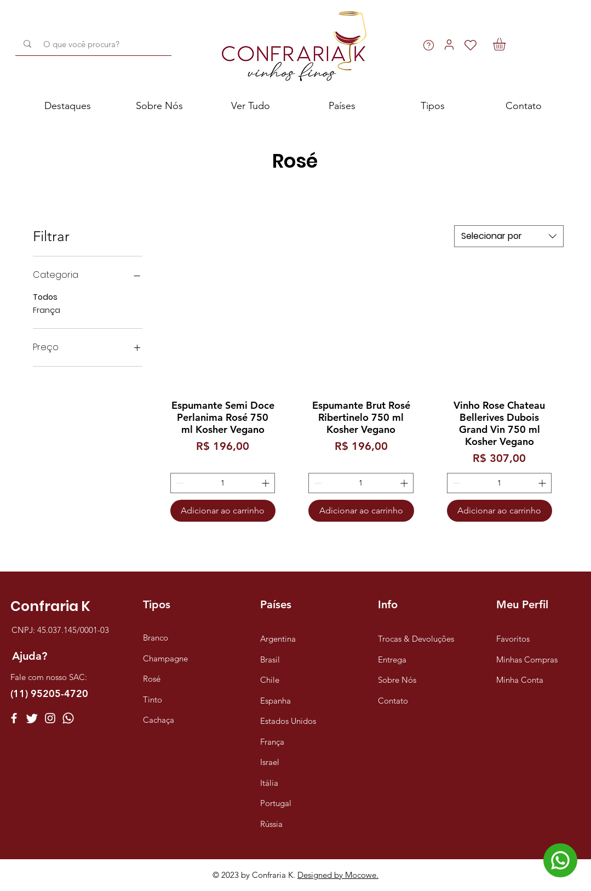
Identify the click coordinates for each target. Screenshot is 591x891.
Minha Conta (519, 680)
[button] (506, 44)
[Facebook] (14, 718)
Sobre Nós (397, 680)
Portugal (275, 803)
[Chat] (560, 860)
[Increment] (266, 483)
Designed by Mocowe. (337, 875)
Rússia (271, 824)
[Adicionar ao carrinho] (223, 511)
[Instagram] (50, 718)
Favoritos (513, 638)
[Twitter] (32, 718)
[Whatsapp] (68, 718)
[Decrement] (179, 483)
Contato (393, 700)
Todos (45, 296)
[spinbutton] (223, 483)
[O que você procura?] (95, 43)
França (46, 310)
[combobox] (509, 236)
